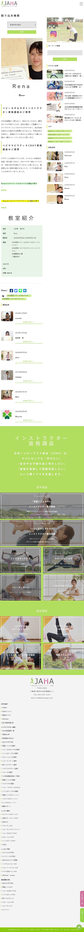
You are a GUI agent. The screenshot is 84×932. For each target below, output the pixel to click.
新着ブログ (82, 915)
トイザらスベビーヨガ (9, 864)
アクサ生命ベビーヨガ (9, 871)
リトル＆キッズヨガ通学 (9, 753)
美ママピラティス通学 (9, 765)
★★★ (3, 190)
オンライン (5, 910)
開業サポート (6, 806)
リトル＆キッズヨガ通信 (9, 791)
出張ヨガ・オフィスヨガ (9, 818)
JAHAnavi (4, 719)
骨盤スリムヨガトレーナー (10, 795)
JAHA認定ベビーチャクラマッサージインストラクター (61, 138)
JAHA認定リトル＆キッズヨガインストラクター (60, 141)
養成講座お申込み (7, 738)
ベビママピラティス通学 (9, 768)
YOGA (3, 844)
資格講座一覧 (82, 899)
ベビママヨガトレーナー (9, 799)
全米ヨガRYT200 (7, 742)
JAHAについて (6, 711)
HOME (4, 707)
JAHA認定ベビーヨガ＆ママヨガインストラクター (19, 295)
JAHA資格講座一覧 (7, 731)
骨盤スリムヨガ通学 (8, 746)
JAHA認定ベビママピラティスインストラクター (14, 299)
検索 (22, 32)
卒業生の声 (5, 734)
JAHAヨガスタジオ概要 (9, 860)
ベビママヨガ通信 (7, 784)
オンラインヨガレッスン (9, 814)
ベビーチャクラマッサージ (10, 829)
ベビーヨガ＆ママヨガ (9, 833)
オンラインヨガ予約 (8, 856)
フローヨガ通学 (6, 772)
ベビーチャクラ (6, 906)
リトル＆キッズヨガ (8, 841)
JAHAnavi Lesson (8, 875)
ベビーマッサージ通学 (9, 761)
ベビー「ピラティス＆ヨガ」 (11, 787)
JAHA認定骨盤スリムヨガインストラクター (59, 134)
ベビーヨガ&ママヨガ (8, 891)
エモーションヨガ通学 (9, 757)
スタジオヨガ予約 (7, 852)
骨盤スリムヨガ (6, 887)
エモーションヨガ (7, 837)
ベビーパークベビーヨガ (9, 868)
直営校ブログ (6, 715)
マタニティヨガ (6, 826)
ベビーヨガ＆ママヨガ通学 (10, 749)
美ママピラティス (7, 898)
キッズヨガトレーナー (9, 803)
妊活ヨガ (4, 822)
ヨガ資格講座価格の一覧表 (10, 776)
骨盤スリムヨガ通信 (8, 780)
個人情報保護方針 (7, 723)
